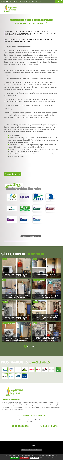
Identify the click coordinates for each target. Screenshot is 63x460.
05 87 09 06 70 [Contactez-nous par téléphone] (22, 426)
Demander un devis (13, 174)
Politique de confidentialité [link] (46, 457)
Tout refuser (24, 457)
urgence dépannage (14, 428)
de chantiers (32, 346)
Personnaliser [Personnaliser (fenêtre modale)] (34, 457)
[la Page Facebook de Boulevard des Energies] (61, 2)
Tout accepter (14, 457)
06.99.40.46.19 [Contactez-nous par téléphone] (50, 426)
